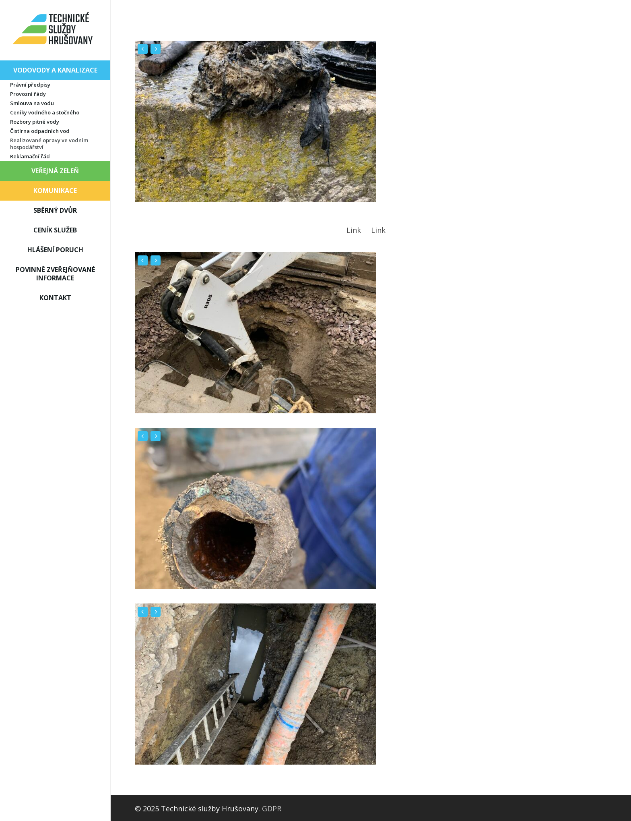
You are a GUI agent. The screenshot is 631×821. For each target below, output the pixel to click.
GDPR (271, 808)
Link (353, 230)
